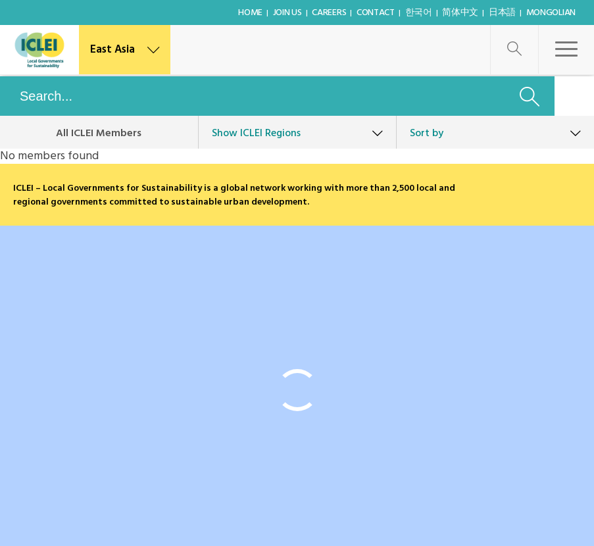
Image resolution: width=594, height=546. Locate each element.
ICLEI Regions (256, 133)
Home (250, 12)
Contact (376, 12)
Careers (329, 12)
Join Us (287, 12)
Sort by (426, 133)
